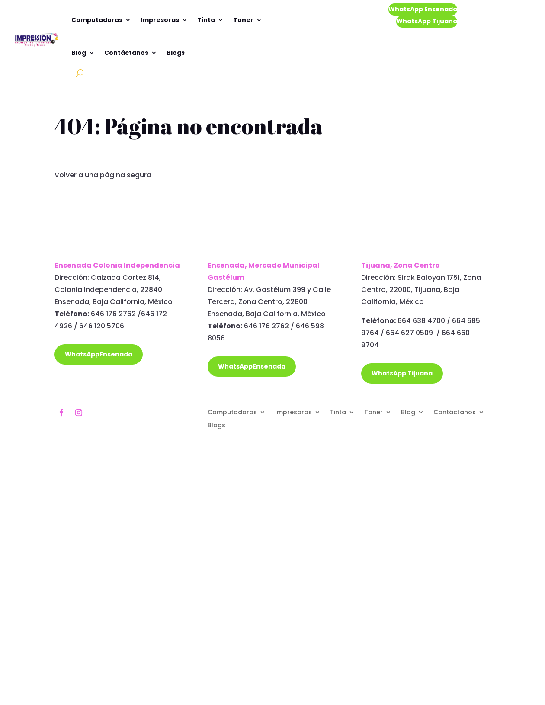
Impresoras (160, 20)
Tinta (206, 20)
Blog (78, 52)
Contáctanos (126, 52)
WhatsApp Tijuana (426, 21)
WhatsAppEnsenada (98, 354)
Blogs (176, 52)
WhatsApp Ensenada (422, 9)
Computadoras (96, 20)
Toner (243, 20)
